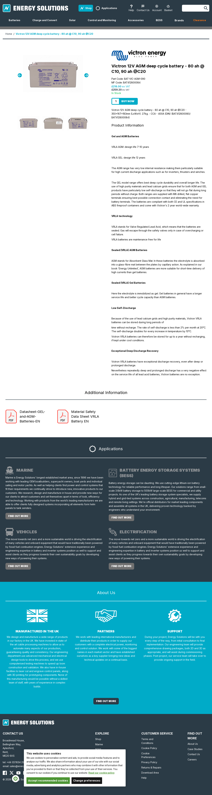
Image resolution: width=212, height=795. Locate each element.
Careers (192, 759)
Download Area (150, 772)
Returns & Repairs (151, 767)
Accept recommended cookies (48, 780)
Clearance (199, 20)
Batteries (16, 23)
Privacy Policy (149, 762)
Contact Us (194, 754)
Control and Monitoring (103, 23)
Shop (98, 739)
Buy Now (127, 101)
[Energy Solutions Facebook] (5, 773)
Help (144, 777)
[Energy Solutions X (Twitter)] (12, 773)
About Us (193, 743)
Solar (73, 23)
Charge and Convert (46, 23)
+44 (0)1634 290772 (18, 762)
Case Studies (195, 749)
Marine (99, 744)
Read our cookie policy (101, 773)
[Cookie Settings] (15, 778)
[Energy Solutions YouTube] (18, 773)
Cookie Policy (149, 748)
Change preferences (86, 780)
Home (8, 33)
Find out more (18, 516)
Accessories (137, 23)
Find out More (106, 701)
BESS (160, 23)
